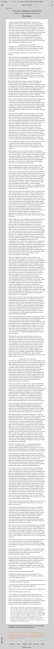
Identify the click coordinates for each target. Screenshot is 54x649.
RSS (30, 644)
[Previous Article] (2, 5)
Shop (31, 1)
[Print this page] (2, 643)
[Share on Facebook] (2, 639)
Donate (40, 1)
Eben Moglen (12, 625)
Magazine (14, 1)
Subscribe (35, 1)
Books (22, 1)
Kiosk (18, 1)
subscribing (11, 636)
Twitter (18, 644)
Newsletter (36, 644)
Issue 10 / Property (27, 5)
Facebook (24, 644)
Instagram (12, 644)
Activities (27, 1)
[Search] (52, 1)
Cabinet (5, 1)
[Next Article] (52, 5)
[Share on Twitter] (2, 638)
